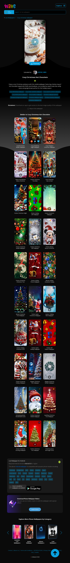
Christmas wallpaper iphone (51, 94)
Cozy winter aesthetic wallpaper (34, 92)
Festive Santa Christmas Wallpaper (35, 314)
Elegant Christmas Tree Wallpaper (35, 382)
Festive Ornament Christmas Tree (20, 281)
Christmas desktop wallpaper (52, 97)
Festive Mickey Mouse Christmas (49, 247)
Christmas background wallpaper (19, 97)
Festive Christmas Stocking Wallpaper (21, 449)
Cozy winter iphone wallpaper (19, 94)
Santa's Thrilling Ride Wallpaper (49, 314)
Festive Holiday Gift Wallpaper (35, 213)
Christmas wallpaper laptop (36, 97)
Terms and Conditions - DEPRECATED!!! (31, 550)
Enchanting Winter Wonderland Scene (20, 415)
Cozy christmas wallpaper (25, 18)
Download (35, 64)
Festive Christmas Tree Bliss (35, 180)
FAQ (32, 552)
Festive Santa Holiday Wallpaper (35, 348)
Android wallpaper (21, 466)
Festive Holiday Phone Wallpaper (35, 281)
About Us (16, 550)
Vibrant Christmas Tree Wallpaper (20, 314)
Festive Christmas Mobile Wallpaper (20, 247)
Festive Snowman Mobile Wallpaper (35, 415)
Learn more (34, 509)
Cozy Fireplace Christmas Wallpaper (49, 146)
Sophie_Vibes (39, 72)
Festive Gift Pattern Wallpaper (49, 348)
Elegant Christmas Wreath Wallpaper (49, 382)
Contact (10, 550)
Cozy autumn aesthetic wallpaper (52, 92)
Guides (37, 552)
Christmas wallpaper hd (35, 100)
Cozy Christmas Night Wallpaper (35, 146)
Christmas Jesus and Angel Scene (49, 449)
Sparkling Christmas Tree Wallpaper (49, 415)
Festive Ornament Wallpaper (49, 213)
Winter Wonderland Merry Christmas (21, 180)
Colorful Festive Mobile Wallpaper (20, 146)
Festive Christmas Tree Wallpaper (35, 449)
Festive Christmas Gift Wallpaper (35, 247)
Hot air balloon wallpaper (35, 94)
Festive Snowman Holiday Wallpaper (20, 382)
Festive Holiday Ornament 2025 (20, 348)
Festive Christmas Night (20, 213)
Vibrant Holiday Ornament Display (49, 281)
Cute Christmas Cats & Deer (50, 180)
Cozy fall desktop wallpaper (17, 92)
